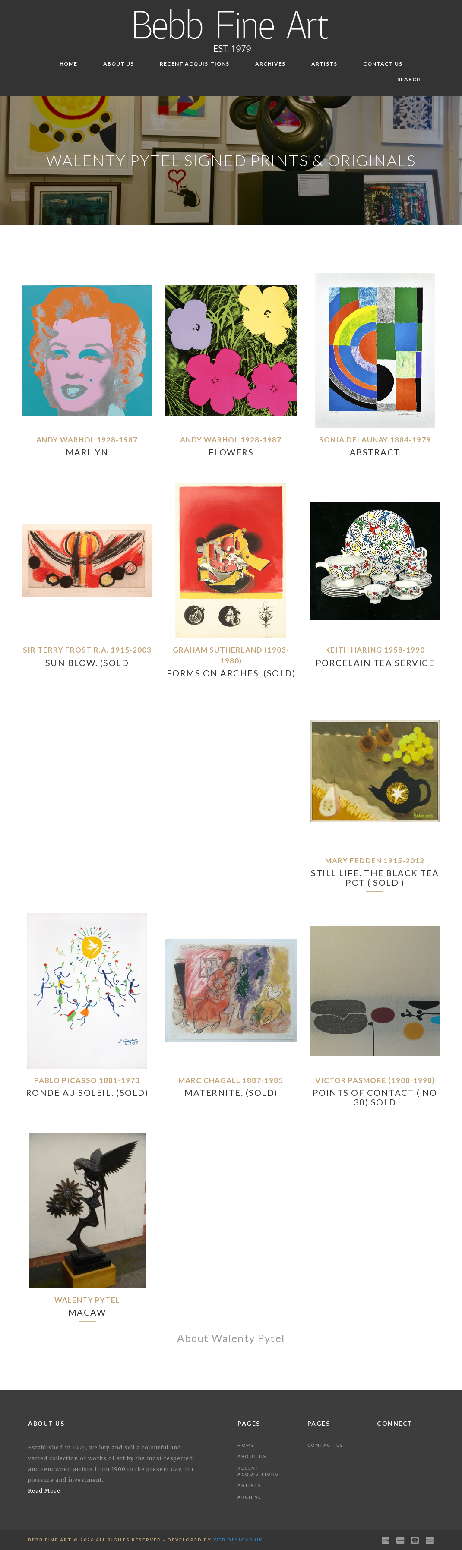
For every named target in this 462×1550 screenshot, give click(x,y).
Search (409, 79)
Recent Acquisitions (194, 63)
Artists (324, 63)
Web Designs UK (238, 1539)
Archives (270, 63)
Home (68, 63)
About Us (118, 63)
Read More (44, 1490)
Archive (249, 1496)
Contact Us (382, 63)
